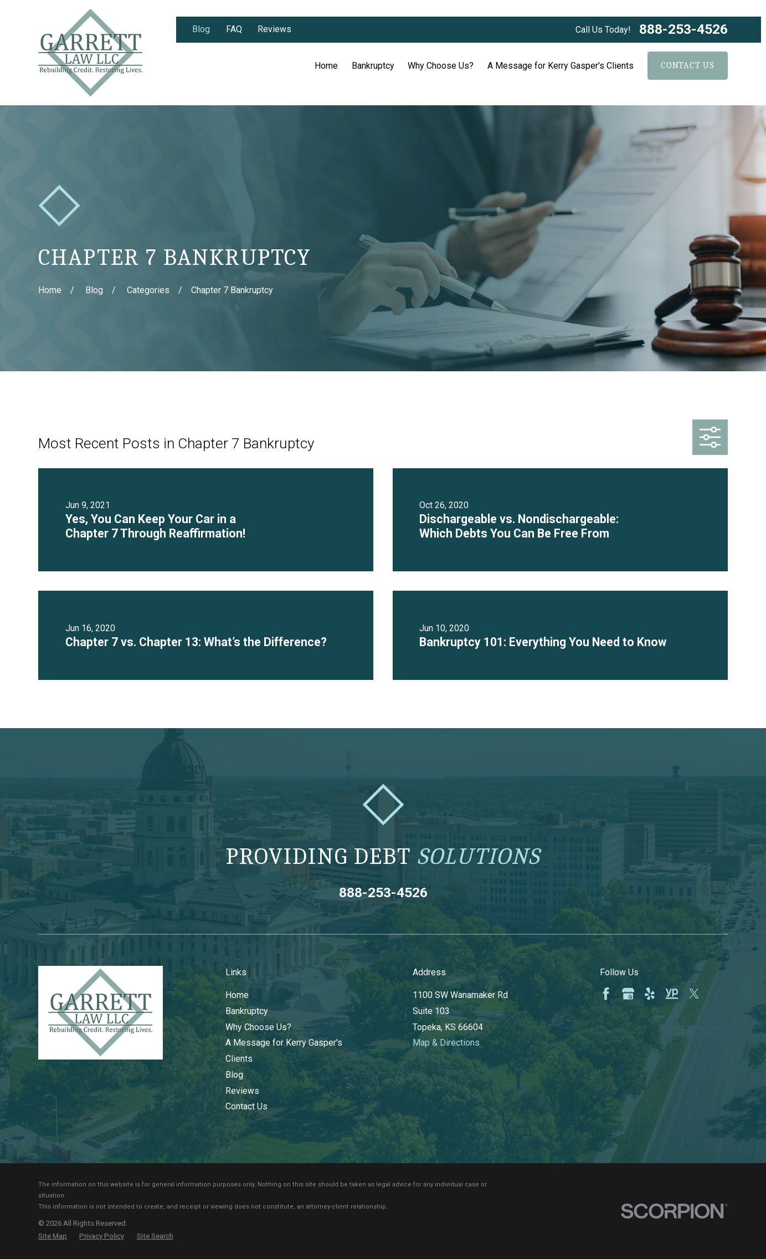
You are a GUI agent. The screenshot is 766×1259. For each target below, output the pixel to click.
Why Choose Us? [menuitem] (441, 65)
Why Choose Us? (258, 1027)
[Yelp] (650, 993)
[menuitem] (52, 1236)
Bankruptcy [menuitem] (373, 65)
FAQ (234, 29)
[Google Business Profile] (628, 993)
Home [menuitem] (326, 65)
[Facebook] (606, 993)
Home (237, 995)
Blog (201, 29)
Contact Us (687, 65)
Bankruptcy (246, 1011)
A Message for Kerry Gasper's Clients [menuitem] (560, 65)
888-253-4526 (683, 30)
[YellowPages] (672, 993)
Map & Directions (446, 1042)
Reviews (274, 29)
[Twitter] (694, 993)
